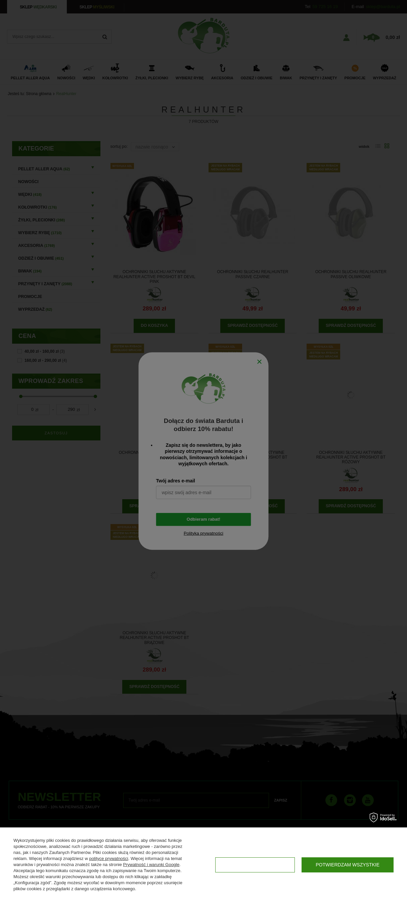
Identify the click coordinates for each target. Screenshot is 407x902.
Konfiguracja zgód (255, 864)
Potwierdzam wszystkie (347, 864)
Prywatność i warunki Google (151, 864)
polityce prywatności (108, 858)
